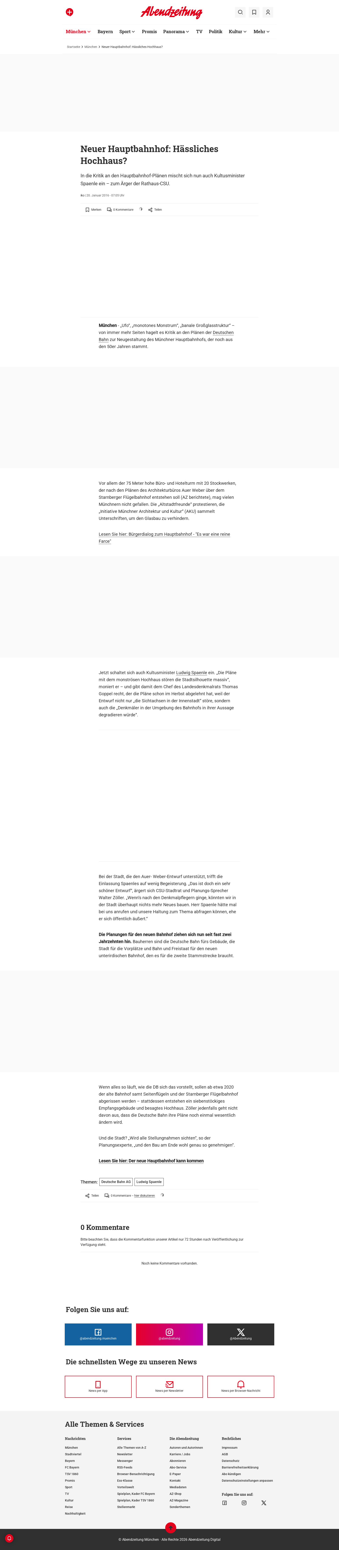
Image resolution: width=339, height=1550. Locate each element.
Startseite (73, 47)
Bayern (70, 1461)
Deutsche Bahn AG (116, 1182)
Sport (68, 1487)
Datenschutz (230, 1461)
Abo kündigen (231, 1474)
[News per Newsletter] (169, 1387)
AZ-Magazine (179, 1500)
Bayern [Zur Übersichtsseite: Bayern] (105, 31)
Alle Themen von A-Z (131, 1447)
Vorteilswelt (125, 1487)
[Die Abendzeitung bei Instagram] (169, 1334)
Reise (69, 1507)
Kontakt (175, 1480)
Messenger (125, 1461)
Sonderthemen (180, 1507)
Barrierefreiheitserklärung (240, 1467)
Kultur (69, 1500)
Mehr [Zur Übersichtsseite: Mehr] (259, 31)
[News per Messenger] (98, 1387)
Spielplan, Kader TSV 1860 (135, 1500)
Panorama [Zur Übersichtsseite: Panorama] (174, 31)
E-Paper (175, 1474)
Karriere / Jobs (180, 1454)
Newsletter (125, 1454)
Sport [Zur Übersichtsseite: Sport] (125, 31)
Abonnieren (178, 1461)
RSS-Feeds (124, 1467)
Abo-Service (178, 1467)
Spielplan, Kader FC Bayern (136, 1494)
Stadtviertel (73, 1454)
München (90, 47)
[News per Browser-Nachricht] (240, 1387)
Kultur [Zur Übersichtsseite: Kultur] (235, 31)
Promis (70, 1480)
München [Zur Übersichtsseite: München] (76, 31)
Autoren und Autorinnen (186, 1447)
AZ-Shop (175, 1494)
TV (67, 1494)
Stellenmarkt (126, 1507)
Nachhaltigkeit (75, 1513)
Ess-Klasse (125, 1480)
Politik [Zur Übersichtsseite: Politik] (215, 31)
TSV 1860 (71, 1474)
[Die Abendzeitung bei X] (240, 1334)
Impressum (229, 1447)
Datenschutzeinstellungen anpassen (247, 1480)
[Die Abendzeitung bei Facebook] (98, 1334)
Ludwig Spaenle (191, 672)
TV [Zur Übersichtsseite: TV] (199, 31)
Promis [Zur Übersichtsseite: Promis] (149, 31)
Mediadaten (178, 1487)
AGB (225, 1454)
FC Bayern (72, 1467)
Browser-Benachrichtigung (135, 1474)
